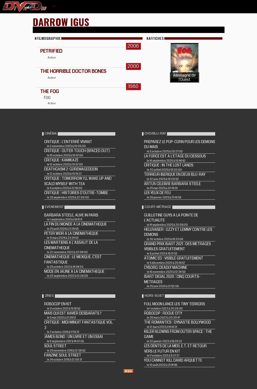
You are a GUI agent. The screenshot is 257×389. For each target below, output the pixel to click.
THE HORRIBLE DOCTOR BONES (73, 71)
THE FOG (49, 91)
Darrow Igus (61, 22)
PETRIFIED (51, 51)
